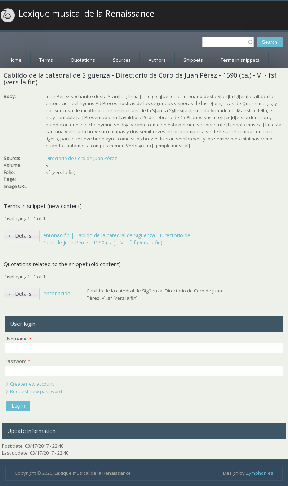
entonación (56, 293)
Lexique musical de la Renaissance (86, 13)
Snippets (193, 60)
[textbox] (228, 42)
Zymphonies (259, 473)
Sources (122, 60)
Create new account (32, 384)
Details (23, 235)
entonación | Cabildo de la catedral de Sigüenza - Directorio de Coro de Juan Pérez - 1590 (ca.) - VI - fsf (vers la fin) (116, 239)
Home (15, 60)
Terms (46, 60)
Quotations (83, 60)
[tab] (22, 236)
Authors (157, 60)
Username (18, 338)
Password (17, 361)
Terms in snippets (240, 60)
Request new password (36, 391)
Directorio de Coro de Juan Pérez (81, 158)
